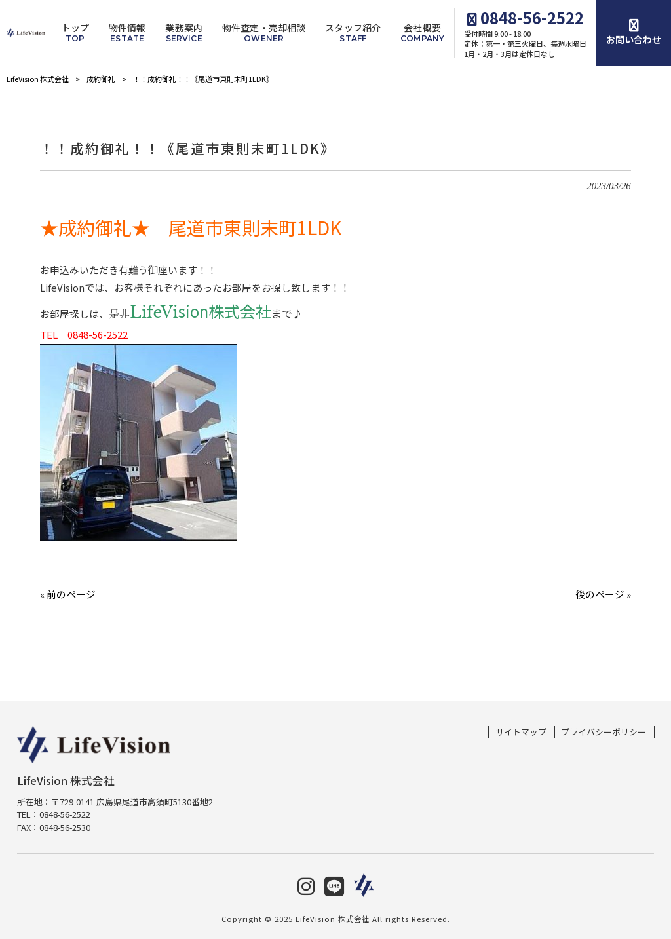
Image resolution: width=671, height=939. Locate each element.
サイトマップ (520, 732)
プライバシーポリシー (603, 732)
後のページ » (603, 594)
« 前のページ (68, 594)
